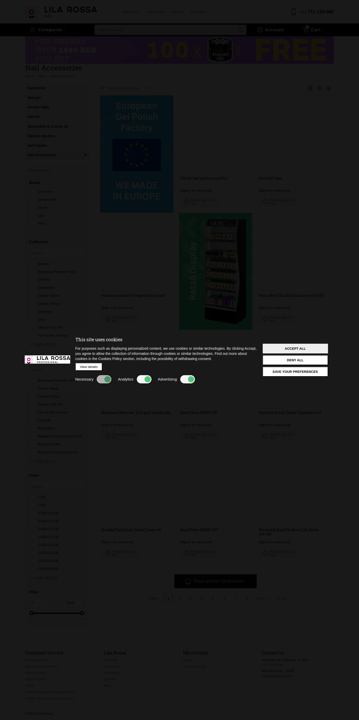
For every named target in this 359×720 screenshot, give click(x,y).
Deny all (295, 360)
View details (89, 367)
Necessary (93, 379)
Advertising (176, 379)
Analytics (134, 379)
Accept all (295, 348)
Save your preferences (295, 372)
